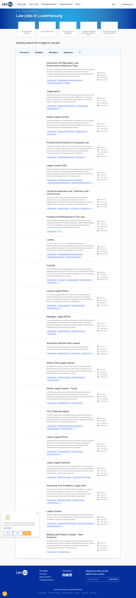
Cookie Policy (42, 593)
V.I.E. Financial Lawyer (58, 411)
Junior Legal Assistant (58, 462)
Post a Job (33, 4)
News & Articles (66, 4)
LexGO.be (93, 593)
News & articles (45, 577)
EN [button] (113, 4)
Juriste (50, 239)
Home (18, 11)
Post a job (43, 574)
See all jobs (43, 571)
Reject (18, 533)
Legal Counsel (54, 511)
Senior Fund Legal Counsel (60, 362)
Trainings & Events (49, 4)
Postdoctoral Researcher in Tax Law (66, 216)
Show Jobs (22, 4)
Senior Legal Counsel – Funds (62, 388)
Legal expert (53, 91)
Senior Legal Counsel (58, 116)
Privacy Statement (67, 593)
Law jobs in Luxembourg (29, 11)
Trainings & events (46, 580)
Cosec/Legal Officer (58, 290)
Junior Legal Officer (57, 437)
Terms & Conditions (54, 593)
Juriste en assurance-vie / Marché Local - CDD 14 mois (68, 192)
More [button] (78, 4)
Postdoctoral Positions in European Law (68, 142)
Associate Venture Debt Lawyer (63, 343)
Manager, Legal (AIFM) (59, 316)
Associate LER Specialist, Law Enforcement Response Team (62, 64)
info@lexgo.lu (67, 571)
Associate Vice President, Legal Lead (66, 485)
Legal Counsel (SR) (57, 165)
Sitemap (77, 593)
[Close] (37, 513)
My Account (127, 4)
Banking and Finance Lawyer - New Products (65, 536)
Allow (27, 533)
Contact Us (84, 593)
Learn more (7, 528)
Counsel (51, 265)
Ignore (8, 533)
